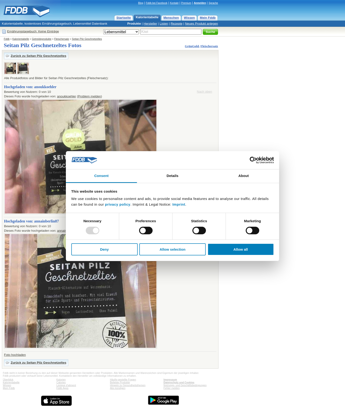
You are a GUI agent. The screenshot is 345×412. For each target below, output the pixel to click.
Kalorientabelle (147, 17)
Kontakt (174, 2)
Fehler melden (171, 388)
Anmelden (200, 2)
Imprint (178, 204)
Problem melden (89, 96)
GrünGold (192, 46)
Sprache (213, 2)
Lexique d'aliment (66, 385)
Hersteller (150, 23)
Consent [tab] (101, 176)
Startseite (123, 17)
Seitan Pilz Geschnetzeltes (87, 38)
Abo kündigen (117, 388)
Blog (140, 2)
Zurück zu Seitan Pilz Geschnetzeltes (38, 56)
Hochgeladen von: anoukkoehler (30, 87)
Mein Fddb (208, 17)
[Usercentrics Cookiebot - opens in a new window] (253, 160)
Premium (186, 2)
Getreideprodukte (41, 38)
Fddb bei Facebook (156, 2)
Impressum (170, 379)
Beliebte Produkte (120, 382)
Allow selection (172, 249)
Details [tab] (172, 176)
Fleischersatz (61, 38)
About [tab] (243, 176)
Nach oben (204, 91)
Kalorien (61, 379)
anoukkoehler (66, 96)
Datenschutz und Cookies (178, 382)
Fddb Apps (62, 388)
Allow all (240, 249)
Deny (104, 249)
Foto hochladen (15, 355)
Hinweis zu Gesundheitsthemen (127, 385)
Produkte (134, 23)
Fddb (6, 38)
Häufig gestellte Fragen (123, 379)
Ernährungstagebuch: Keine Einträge (33, 31)
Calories (61, 382)
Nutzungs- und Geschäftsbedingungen (185, 385)
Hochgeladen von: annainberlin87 (31, 221)
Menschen (171, 17)
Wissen (189, 17)
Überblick (8, 379)
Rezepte (176, 23)
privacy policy (117, 204)
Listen (164, 23)
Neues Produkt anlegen (201, 23)
